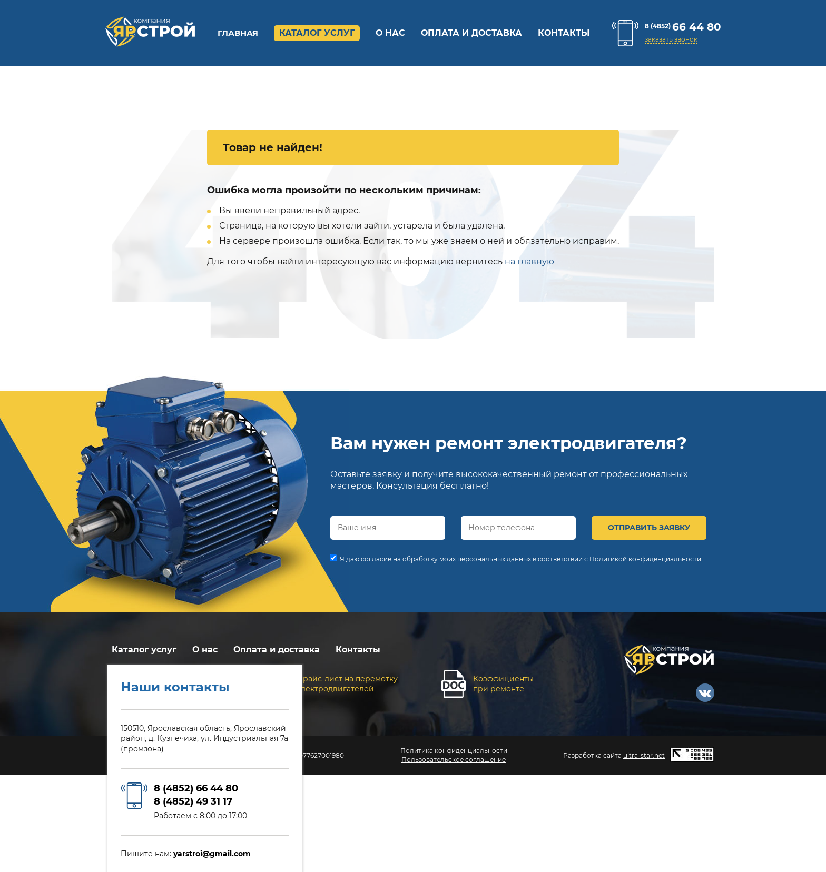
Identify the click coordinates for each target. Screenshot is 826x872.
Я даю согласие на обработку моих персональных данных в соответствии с (520, 559)
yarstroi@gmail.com (212, 853)
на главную (529, 261)
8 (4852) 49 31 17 (193, 801)
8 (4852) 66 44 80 (196, 788)
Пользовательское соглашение (453, 760)
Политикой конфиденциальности (645, 559)
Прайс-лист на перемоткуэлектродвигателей (347, 684)
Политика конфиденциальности (453, 751)
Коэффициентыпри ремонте (503, 684)
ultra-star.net (644, 755)
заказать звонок (671, 39)
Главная (238, 33)
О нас (390, 33)
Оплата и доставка (471, 33)
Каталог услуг (317, 33)
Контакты (563, 33)
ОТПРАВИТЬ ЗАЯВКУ (649, 527)
